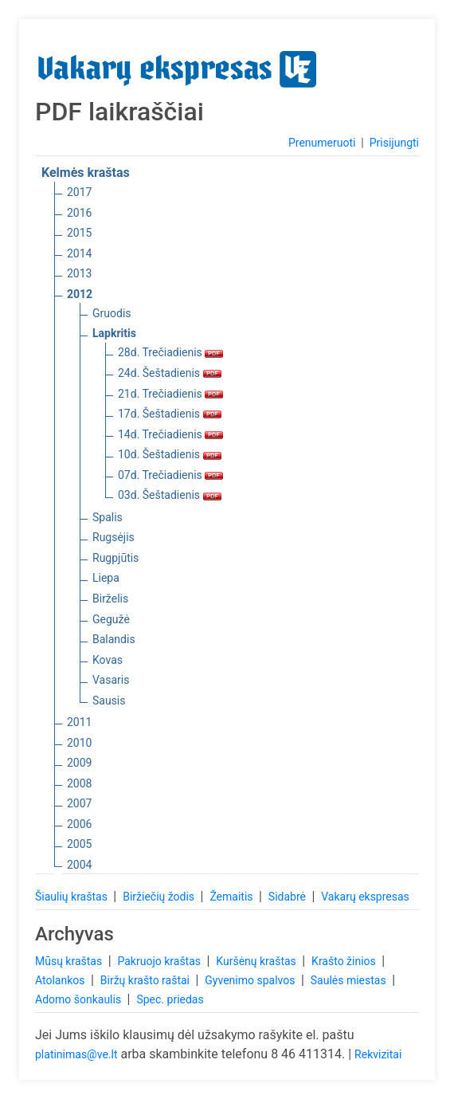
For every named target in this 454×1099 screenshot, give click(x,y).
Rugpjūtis (115, 557)
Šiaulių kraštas (72, 896)
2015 (79, 232)
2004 (79, 864)
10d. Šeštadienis (169, 454)
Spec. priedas (169, 999)
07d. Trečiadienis (170, 475)
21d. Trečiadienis (170, 393)
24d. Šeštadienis (169, 373)
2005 (79, 844)
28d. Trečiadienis (170, 352)
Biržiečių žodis (160, 896)
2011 (79, 722)
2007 (79, 803)
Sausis (109, 700)
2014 (79, 253)
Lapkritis (114, 333)
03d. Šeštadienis (169, 495)
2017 (79, 192)
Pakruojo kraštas (160, 961)
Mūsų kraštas (70, 961)
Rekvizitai (377, 1054)
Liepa (105, 577)
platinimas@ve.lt (76, 1054)
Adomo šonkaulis (79, 999)
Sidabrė (288, 896)
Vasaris (110, 679)
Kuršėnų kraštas (257, 961)
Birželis (110, 598)
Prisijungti (394, 142)
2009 (79, 762)
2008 (79, 783)
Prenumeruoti (321, 142)
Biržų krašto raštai (146, 980)
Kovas (107, 660)
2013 (79, 273)
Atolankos (61, 980)
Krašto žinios (344, 961)
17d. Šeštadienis (169, 413)
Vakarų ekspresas (365, 896)
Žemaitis (232, 896)
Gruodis (111, 313)
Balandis (113, 639)
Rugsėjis (113, 537)
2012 (79, 294)
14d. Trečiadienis (170, 434)
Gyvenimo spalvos (251, 980)
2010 (79, 742)
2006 (79, 824)
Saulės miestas (350, 980)
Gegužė (111, 619)
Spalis (107, 517)
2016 (79, 212)
